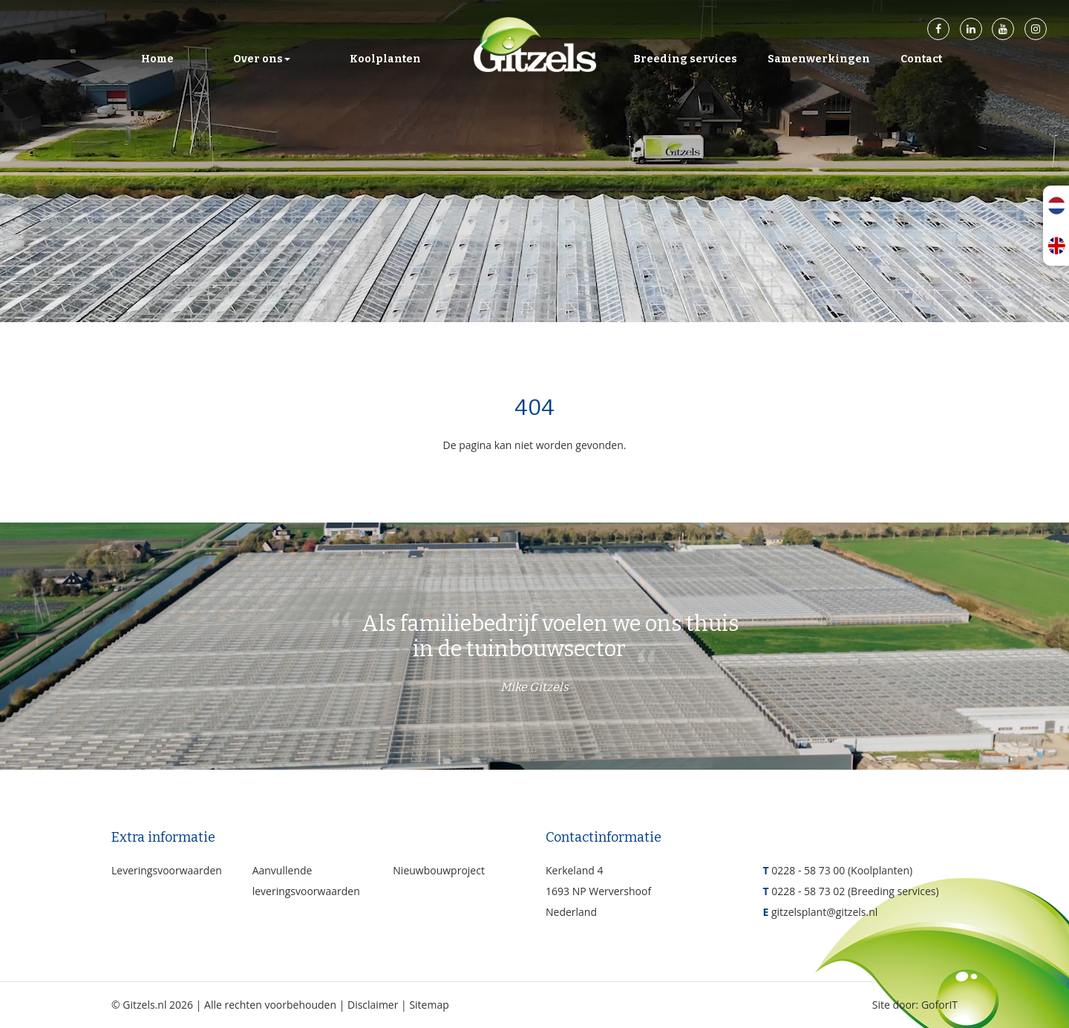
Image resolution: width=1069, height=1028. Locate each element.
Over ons (261, 59)
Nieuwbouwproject (439, 870)
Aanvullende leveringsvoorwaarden (306, 880)
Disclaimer (372, 1005)
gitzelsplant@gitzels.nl (824, 912)
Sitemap (428, 1005)
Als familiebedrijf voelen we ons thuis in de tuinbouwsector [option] (535, 656)
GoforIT (939, 1005)
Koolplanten (385, 59)
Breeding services (685, 59)
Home (157, 59)
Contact (921, 59)
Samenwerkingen (819, 59)
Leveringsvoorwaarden (166, 870)
